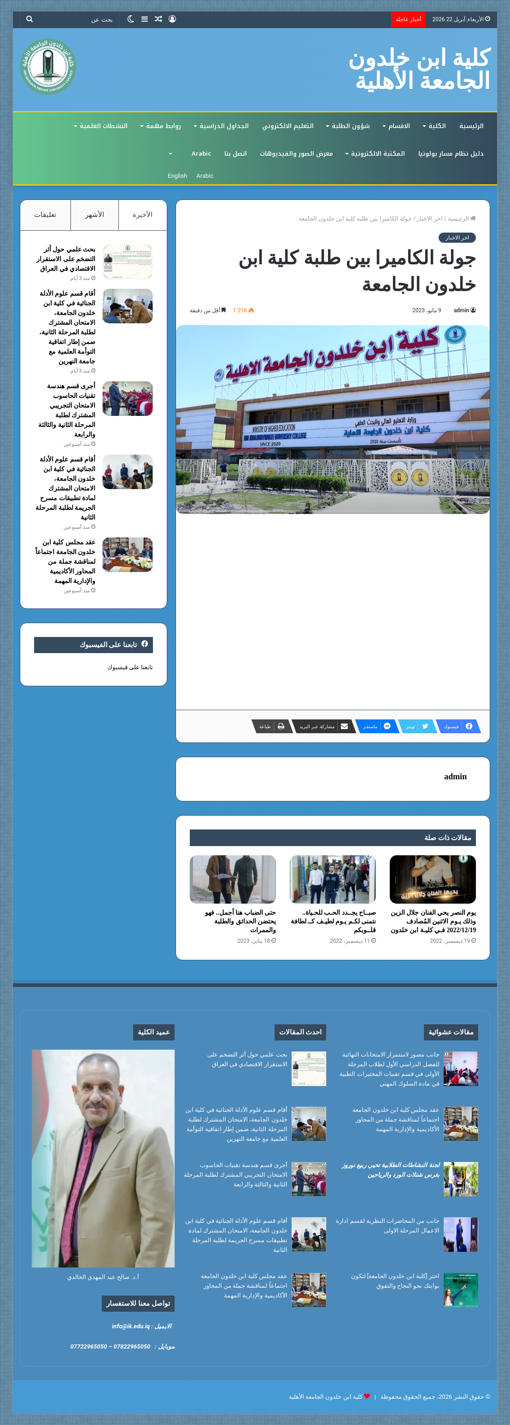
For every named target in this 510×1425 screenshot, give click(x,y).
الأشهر (94, 214)
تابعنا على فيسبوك (130, 667)
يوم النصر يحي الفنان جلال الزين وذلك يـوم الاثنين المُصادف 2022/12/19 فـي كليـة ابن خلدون (433, 921)
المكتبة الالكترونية (378, 153)
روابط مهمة (163, 126)
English (177, 175)
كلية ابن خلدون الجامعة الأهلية (326, 1396)
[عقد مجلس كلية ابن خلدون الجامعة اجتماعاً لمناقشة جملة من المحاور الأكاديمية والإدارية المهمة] (127, 554)
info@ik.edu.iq (131, 1326)
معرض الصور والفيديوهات (296, 153)
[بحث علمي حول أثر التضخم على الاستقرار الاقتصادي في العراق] (127, 262)
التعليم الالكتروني (288, 126)
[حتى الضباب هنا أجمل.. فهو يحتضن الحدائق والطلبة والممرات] (233, 879)
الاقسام (399, 126)
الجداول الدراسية (224, 126)
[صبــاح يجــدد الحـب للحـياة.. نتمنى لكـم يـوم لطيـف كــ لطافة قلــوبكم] (333, 879)
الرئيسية (471, 126)
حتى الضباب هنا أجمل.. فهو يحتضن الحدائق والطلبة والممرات (240, 921)
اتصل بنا (235, 153)
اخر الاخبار (429, 218)
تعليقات (45, 214)
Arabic (201, 153)
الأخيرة (142, 214)
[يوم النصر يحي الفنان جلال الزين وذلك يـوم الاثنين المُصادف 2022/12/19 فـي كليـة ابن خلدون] (433, 879)
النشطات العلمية (104, 126)
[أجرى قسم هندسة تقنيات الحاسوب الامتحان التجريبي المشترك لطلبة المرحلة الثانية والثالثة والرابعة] (127, 398)
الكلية (437, 126)
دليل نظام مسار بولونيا (451, 153)
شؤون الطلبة (351, 126)
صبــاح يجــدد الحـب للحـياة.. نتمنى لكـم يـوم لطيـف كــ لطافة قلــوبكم (333, 921)
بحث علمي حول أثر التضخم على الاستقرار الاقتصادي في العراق (65, 259)
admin (461, 310)
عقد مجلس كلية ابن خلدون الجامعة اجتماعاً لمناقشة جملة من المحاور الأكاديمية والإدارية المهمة (65, 561)
